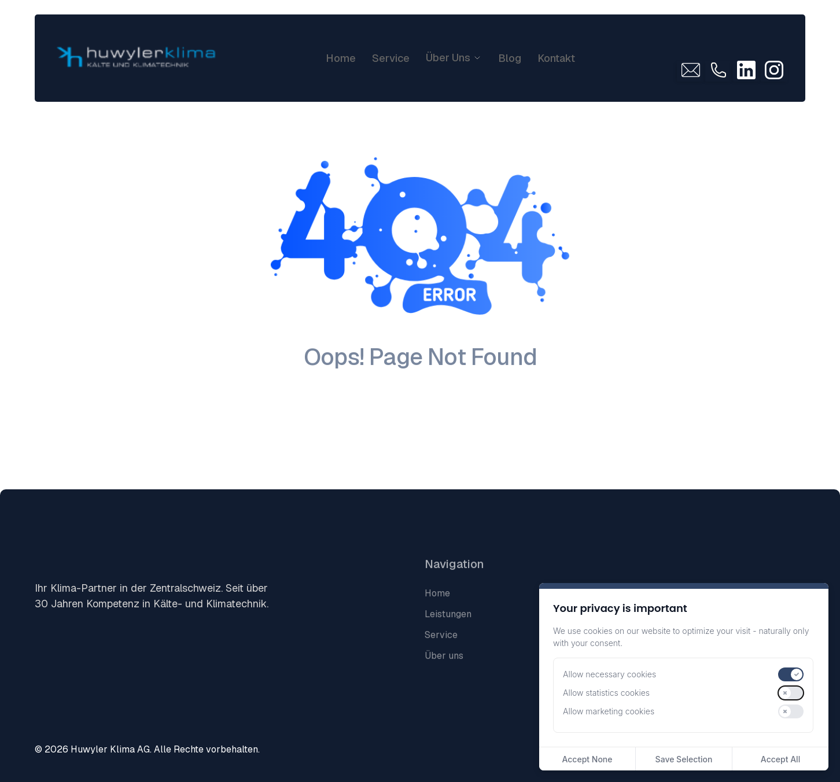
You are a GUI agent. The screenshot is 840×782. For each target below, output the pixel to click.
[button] (454, 58)
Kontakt (556, 58)
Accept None (587, 759)
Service (391, 58)
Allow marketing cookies (608, 711)
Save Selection (684, 759)
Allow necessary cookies (609, 674)
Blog (509, 58)
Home (341, 58)
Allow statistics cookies (606, 693)
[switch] (791, 674)
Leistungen (448, 627)
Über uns (444, 668)
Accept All (780, 759)
